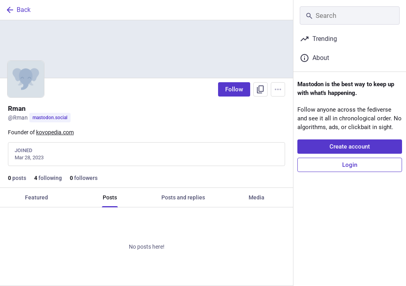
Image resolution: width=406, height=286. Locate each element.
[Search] (350, 15)
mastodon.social (50, 117)
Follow (234, 89)
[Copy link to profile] (260, 89)
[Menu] (278, 89)
